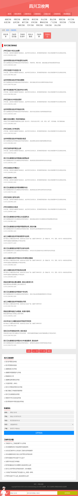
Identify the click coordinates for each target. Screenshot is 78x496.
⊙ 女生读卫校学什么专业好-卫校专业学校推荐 (18, 450)
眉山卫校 (53, 19)
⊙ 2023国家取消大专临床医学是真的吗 (16, 447)
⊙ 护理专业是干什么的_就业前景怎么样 (16, 476)
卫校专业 (27, 14)
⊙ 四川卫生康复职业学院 (12, 394)
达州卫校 (16, 22)
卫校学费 (39, 35)
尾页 (49, 351)
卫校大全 (47, 14)
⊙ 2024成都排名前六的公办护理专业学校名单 (18, 454)
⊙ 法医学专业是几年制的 (12, 461)
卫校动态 (47, 35)
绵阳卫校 (17, 19)
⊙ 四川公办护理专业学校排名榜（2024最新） (18, 469)
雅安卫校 (21, 25)
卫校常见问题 (14, 35)
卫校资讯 (57, 14)
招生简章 (17, 14)
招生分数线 (30, 35)
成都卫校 (8, 19)
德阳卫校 (26, 19)
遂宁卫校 (25, 22)
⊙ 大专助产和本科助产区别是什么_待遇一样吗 (18, 472)
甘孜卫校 (48, 25)
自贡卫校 (7, 22)
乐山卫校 (44, 19)
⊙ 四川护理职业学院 (10, 361)
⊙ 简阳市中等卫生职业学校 (12, 398)
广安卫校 (72, 22)
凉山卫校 (57, 25)
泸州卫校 (34, 22)
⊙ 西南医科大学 (9, 376)
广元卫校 (54, 22)
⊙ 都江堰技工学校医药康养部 (13, 390)
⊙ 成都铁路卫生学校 (10, 369)
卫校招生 (37, 14)
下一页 (42, 351)
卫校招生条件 (22, 35)
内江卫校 (71, 19)
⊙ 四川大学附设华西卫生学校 (13, 387)
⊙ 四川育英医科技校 (10, 365)
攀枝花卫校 (44, 22)
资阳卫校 (62, 19)
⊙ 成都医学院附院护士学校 (12, 372)
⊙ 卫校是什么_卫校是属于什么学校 (15, 443)
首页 (9, 14)
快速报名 (67, 14)
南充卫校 (35, 19)
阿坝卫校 (39, 25)
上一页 (35, 351)
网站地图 (40, 484)
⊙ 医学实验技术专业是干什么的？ (14, 458)
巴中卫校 (30, 25)
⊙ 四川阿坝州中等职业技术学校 (14, 401)
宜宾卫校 (63, 22)
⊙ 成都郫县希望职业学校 (12, 380)
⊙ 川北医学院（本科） (11, 383)
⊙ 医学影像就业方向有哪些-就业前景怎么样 (17, 465)
